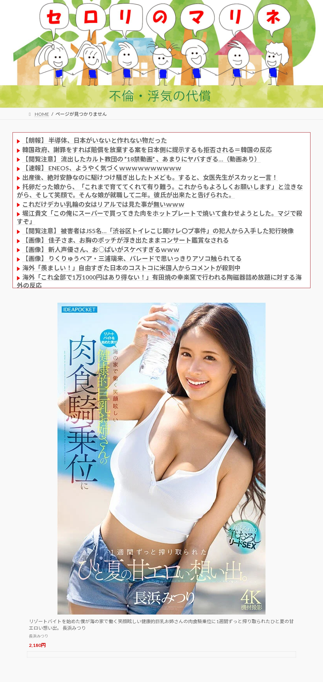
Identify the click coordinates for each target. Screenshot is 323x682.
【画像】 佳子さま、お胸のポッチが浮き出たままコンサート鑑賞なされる (125, 240)
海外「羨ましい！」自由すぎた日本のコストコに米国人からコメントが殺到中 (131, 267)
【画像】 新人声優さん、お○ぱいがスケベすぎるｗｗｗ (100, 249)
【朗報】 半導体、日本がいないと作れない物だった (94, 140)
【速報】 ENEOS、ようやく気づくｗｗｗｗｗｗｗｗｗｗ (101, 168)
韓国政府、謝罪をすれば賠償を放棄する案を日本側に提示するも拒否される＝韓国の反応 (147, 149)
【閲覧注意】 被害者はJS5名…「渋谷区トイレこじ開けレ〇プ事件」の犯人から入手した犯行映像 (158, 230)
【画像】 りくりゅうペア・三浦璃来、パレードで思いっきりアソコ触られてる (132, 258)
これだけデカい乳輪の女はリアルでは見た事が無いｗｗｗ (103, 204)
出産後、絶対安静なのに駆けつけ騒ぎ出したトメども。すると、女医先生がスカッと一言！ (150, 177)
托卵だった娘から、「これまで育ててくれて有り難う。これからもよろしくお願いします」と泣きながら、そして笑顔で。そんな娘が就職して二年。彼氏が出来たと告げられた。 (160, 190)
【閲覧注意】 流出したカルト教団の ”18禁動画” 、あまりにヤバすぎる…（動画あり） (141, 159)
